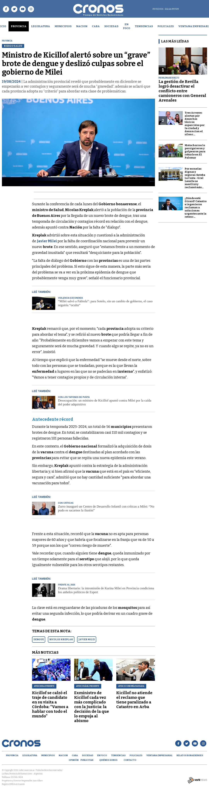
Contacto (130, 760)
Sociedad (111, 26)
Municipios (63, 26)
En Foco (126, 26)
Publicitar (87, 760)
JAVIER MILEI (86, 639)
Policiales (165, 26)
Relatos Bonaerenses (190, 755)
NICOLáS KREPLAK (61, 639)
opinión (74, 760)
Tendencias (144, 26)
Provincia (18, 26)
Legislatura (40, 26)
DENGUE (38, 639)
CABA (96, 26)
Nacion (81, 26)
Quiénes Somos (108, 760)
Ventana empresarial (159, 755)
